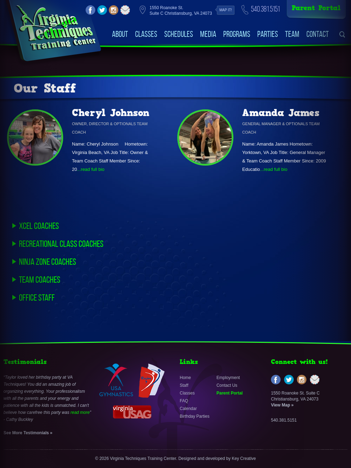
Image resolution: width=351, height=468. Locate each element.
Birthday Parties (195, 416)
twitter (102, 10)
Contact (317, 34)
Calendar (188, 408)
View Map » (282, 405)
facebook (90, 10)
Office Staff (37, 297)
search (342, 34)
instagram (114, 10)
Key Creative (244, 458)
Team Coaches (39, 279)
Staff (184, 385)
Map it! (225, 10)
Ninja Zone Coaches (47, 262)
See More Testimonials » (28, 432)
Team (292, 34)
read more (80, 412)
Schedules (178, 34)
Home (185, 377)
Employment (228, 377)
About (120, 34)
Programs (236, 34)
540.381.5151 (265, 9)
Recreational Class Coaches (61, 244)
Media (208, 34)
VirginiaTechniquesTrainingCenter (55, 28)
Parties (267, 34)
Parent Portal (316, 8)
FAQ (184, 400)
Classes (146, 34)
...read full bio (90, 169)
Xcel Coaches (39, 226)
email (125, 10)
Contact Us (227, 385)
